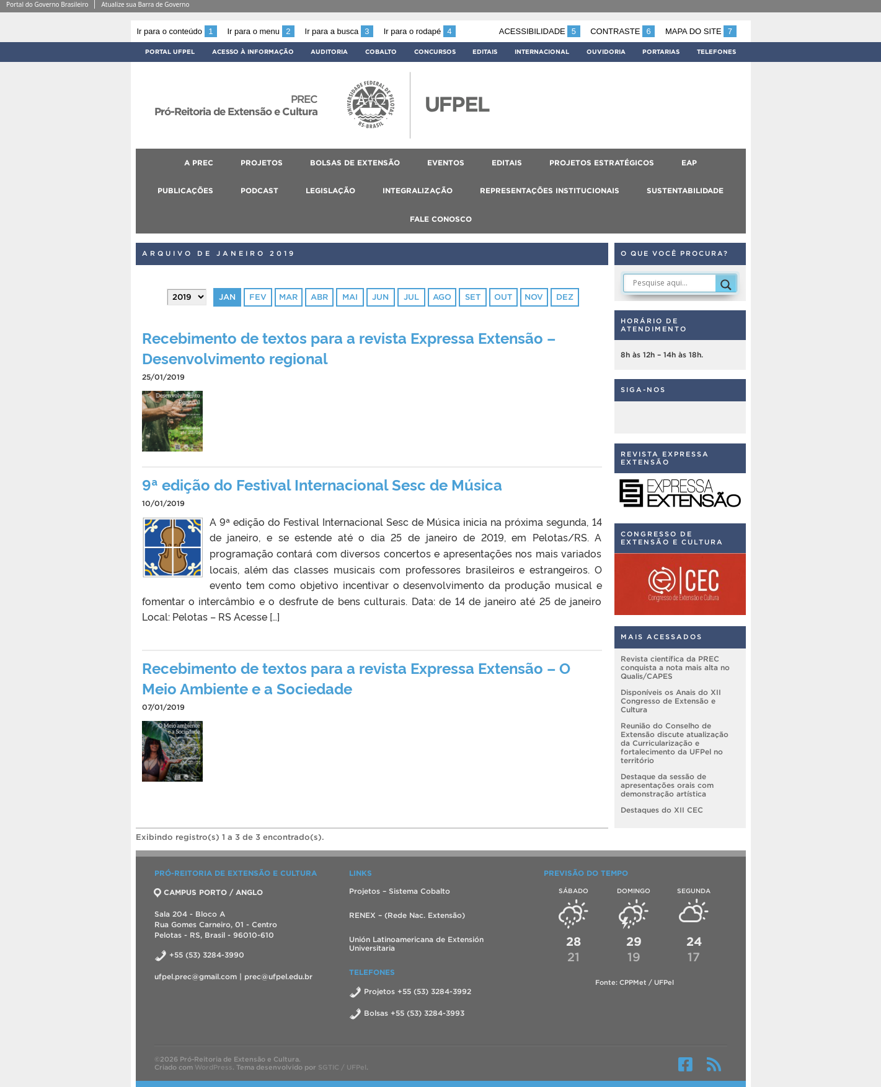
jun (380, 297)
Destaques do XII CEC (662, 810)
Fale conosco (441, 219)
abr (319, 297)
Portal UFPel (170, 51)
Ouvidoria (606, 51)
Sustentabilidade (685, 190)
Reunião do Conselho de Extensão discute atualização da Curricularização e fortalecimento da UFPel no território (674, 743)
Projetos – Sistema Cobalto (399, 891)
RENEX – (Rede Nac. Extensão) (407, 915)
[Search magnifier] (726, 284)
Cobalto (381, 51)
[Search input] (672, 283)
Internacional (542, 51)
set (472, 297)
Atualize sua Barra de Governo (145, 4)
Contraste (622, 31)
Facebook (685, 1064)
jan (227, 297)
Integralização (418, 190)
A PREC (198, 163)
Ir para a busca (339, 31)
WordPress (213, 1067)
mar (288, 297)
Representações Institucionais (549, 190)
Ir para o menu (261, 31)
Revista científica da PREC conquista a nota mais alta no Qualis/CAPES (675, 667)
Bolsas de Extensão (355, 163)
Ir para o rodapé (420, 31)
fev (258, 297)
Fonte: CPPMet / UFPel (634, 982)
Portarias (661, 51)
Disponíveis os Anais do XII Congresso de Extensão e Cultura (671, 701)
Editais (484, 51)
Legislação (330, 190)
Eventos (445, 163)
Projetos (262, 163)
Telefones (716, 51)
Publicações (185, 190)
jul (411, 297)
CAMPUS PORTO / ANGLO (208, 892)
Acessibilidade (539, 31)
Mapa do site (701, 31)
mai (350, 297)
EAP (689, 163)
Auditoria (329, 51)
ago (442, 297)
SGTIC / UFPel (342, 1067)
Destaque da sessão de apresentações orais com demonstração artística (667, 785)
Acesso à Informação (253, 51)
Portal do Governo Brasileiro (47, 4)
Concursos (435, 51)
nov (534, 297)
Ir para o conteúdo (177, 31)
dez (564, 297)
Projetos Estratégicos (601, 163)
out (503, 297)
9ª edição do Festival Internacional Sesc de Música (322, 484)
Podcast (259, 190)
